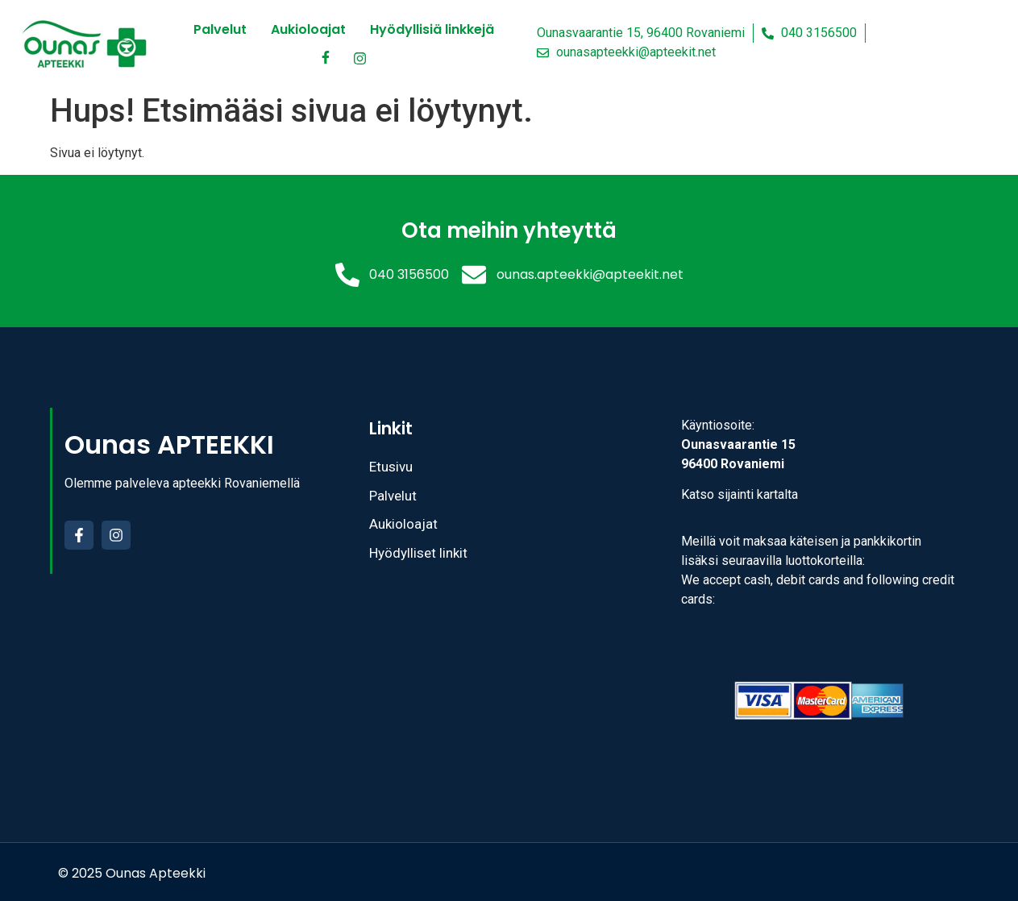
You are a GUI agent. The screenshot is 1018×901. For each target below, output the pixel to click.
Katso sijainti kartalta (739, 494)
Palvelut (220, 29)
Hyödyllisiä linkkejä (432, 29)
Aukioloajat (308, 29)
